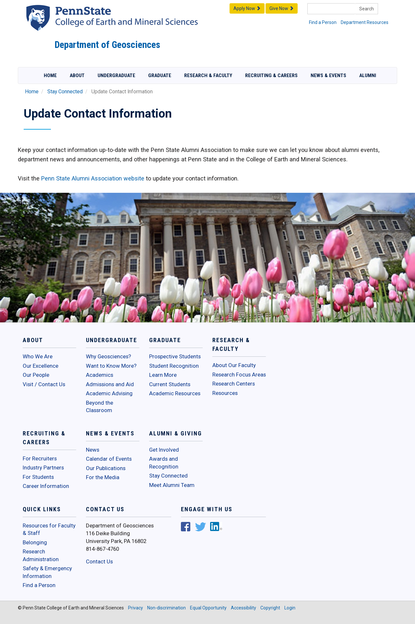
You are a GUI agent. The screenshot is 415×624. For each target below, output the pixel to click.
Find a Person (323, 22)
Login (289, 607)
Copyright (270, 607)
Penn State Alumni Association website (92, 178)
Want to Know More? (111, 366)
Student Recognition (174, 366)
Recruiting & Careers (271, 75)
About (77, 75)
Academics (99, 375)
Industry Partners (43, 467)
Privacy (135, 607)
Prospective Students (175, 356)
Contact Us (99, 561)
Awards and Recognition (163, 463)
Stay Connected (65, 92)
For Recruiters (40, 458)
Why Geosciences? (108, 356)
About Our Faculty (234, 365)
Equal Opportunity (208, 607)
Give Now (281, 8)
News (92, 449)
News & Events (328, 75)
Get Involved (164, 449)
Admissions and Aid (110, 384)
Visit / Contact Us (44, 384)
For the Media (102, 477)
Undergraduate (116, 75)
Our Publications (105, 468)
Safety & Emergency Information (47, 572)
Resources (225, 393)
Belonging (35, 542)
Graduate (159, 75)
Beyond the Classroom (99, 406)
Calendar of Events (109, 459)
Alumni (367, 75)
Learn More (163, 375)
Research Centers (233, 383)
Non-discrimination (166, 607)
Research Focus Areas (239, 374)
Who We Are (38, 356)
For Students (38, 477)
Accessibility (243, 607)
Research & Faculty (208, 75)
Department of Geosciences (107, 44)
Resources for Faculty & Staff (49, 529)
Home (50, 75)
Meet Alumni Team (172, 485)
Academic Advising (109, 393)
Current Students (169, 384)
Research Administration (41, 555)
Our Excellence (40, 366)
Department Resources (364, 22)
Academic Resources (174, 393)
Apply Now (247, 8)
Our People (36, 375)
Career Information (46, 486)
